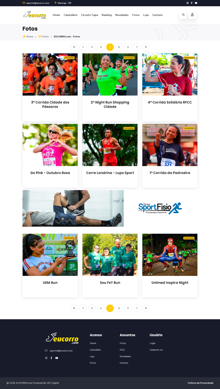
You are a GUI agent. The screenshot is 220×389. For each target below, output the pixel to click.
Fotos (136, 15)
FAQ (122, 349)
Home (56, 15)
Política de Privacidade (200, 382)
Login (152, 343)
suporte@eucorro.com (35, 3)
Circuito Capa (89, 15)
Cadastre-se (156, 349)
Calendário (70, 15)
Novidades (122, 15)
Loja (146, 15)
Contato (157, 15)
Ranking (107, 15)
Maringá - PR (62, 3)
